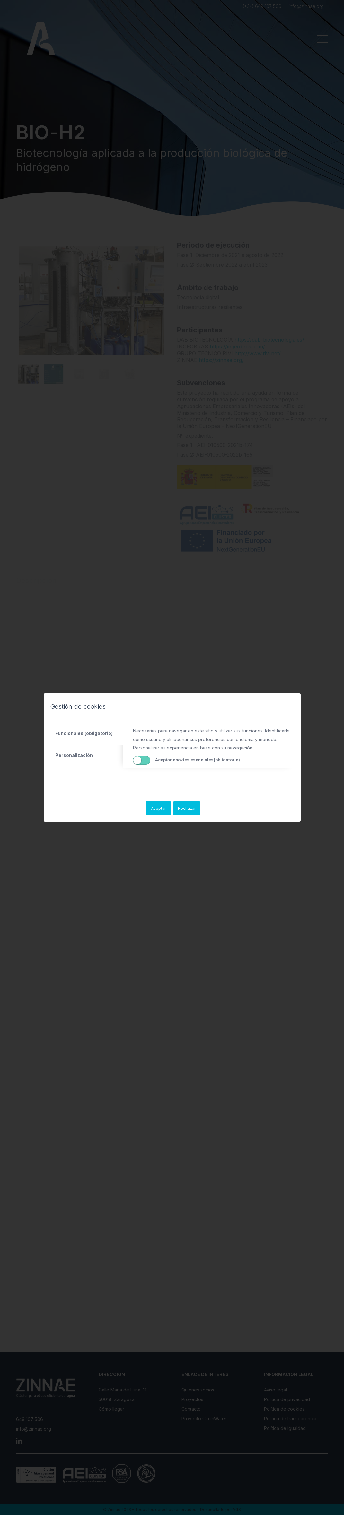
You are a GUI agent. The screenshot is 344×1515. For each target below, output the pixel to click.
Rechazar (187, 808)
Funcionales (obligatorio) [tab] (84, 733)
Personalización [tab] (74, 755)
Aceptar (158, 808)
